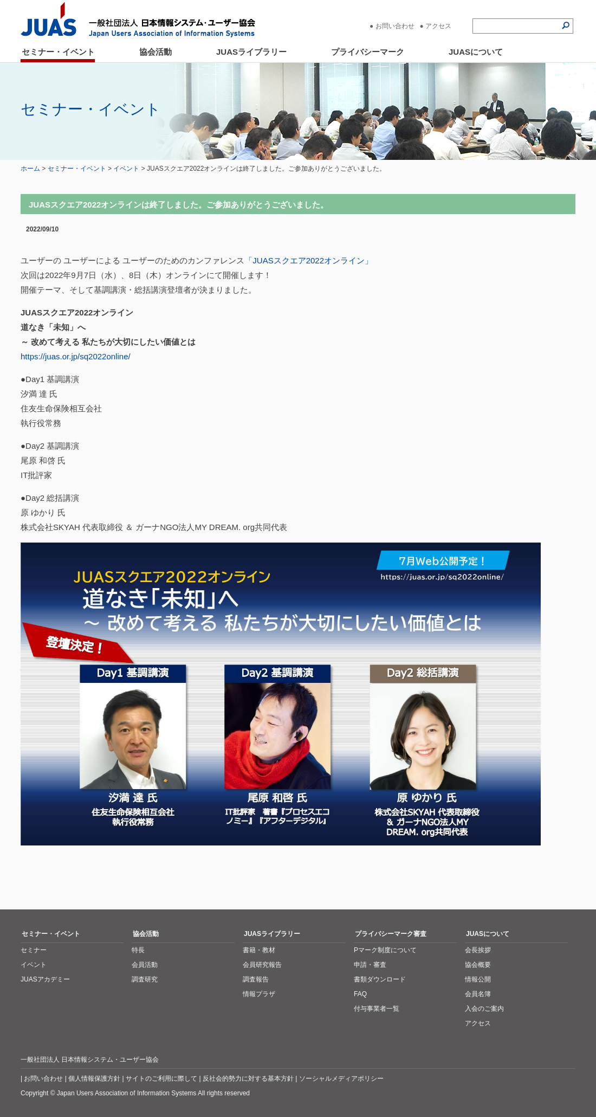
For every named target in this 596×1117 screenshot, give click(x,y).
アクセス (438, 26)
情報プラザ (259, 994)
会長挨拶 (478, 950)
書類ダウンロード (380, 979)
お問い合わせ (394, 26)
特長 (138, 950)
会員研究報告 (262, 965)
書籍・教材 (259, 950)
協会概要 (478, 965)
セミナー (34, 950)
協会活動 (155, 51)
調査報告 (256, 979)
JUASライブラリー (251, 51)
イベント (126, 168)
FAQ (360, 994)
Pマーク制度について (385, 950)
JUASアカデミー (45, 979)
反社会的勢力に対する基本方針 (248, 1078)
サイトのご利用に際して (161, 1078)
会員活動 (145, 965)
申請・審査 (370, 965)
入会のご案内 (484, 1008)
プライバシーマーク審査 (390, 934)
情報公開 (478, 979)
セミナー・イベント (58, 51)
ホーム (30, 168)
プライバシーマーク (367, 51)
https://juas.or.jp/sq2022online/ (76, 356)
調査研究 (145, 979)
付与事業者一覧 (376, 1008)
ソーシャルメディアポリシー (341, 1078)
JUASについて (476, 51)
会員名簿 (478, 994)
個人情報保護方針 (94, 1078)
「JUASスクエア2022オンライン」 (308, 260)
